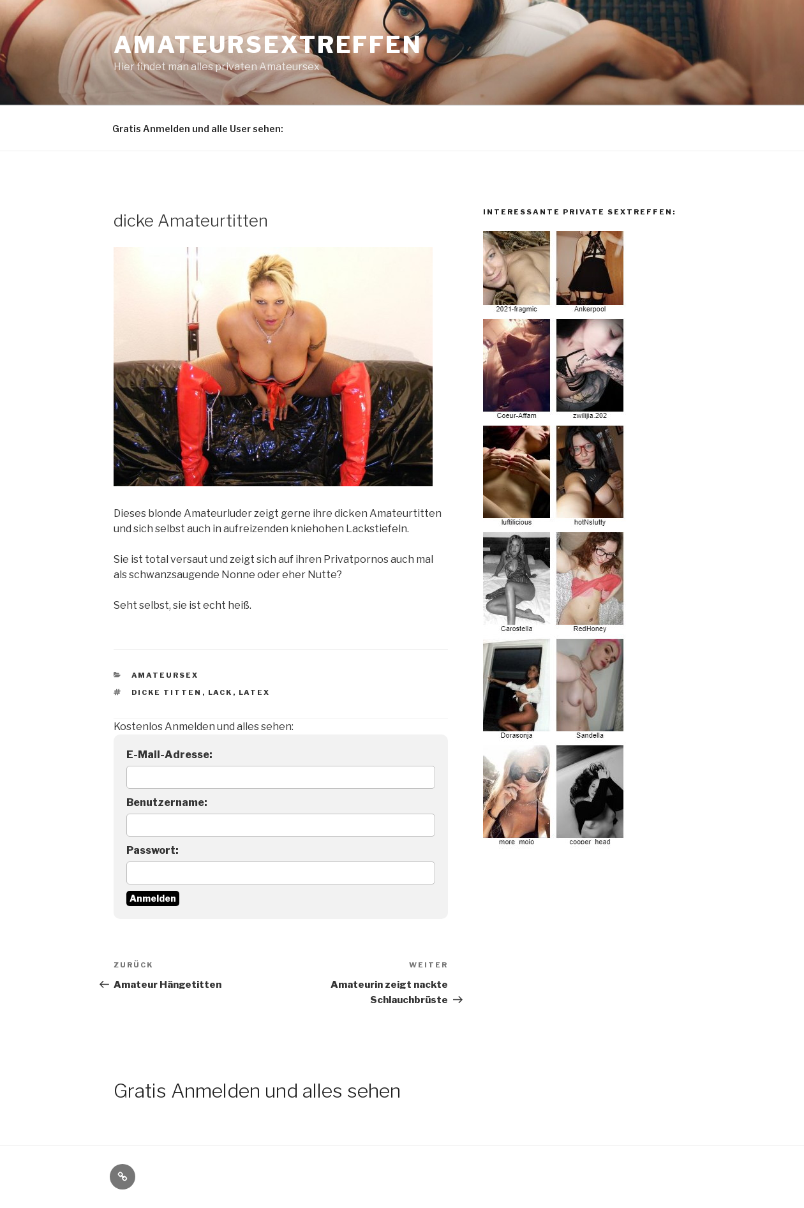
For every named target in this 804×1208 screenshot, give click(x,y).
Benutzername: (166, 802)
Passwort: (152, 850)
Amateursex (165, 675)
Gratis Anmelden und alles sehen (257, 1090)
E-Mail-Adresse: (169, 755)
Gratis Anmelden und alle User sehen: (197, 128)
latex (255, 692)
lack (220, 692)
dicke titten (166, 692)
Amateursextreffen (268, 45)
